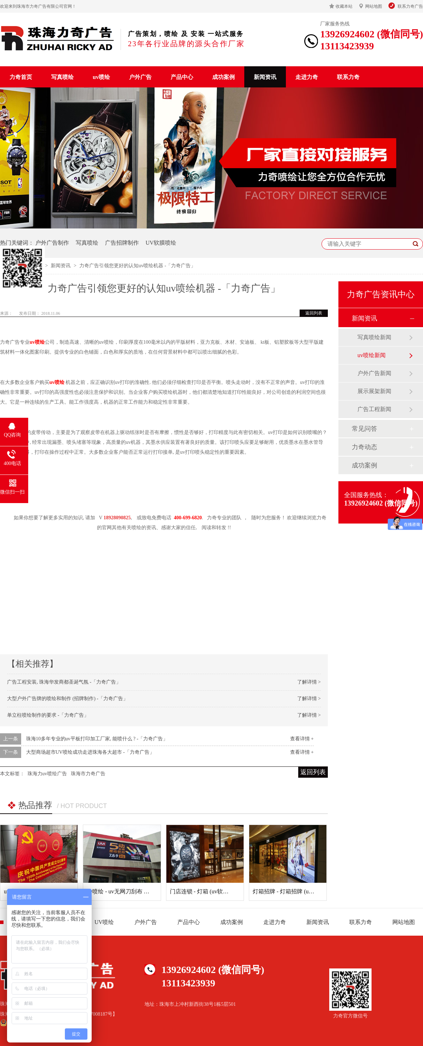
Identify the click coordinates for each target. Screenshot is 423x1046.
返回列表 (313, 313)
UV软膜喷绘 (161, 243)
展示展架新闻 (374, 391)
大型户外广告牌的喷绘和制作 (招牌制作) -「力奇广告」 (67, 698)
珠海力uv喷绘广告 (47, 773)
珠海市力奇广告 (88, 773)
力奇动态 (364, 447)
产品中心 (182, 77)
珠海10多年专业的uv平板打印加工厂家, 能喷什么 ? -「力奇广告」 (97, 738)
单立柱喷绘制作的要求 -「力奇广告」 (48, 715)
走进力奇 (306, 77)
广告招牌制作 (122, 243)
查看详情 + (302, 738)
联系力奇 (348, 77)
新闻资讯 (265, 77)
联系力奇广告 (410, 6)
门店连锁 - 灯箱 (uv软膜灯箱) (206, 891)
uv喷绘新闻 (371, 355)
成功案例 (223, 77)
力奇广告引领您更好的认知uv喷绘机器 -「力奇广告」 (137, 265)
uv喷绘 (101, 77)
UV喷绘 (104, 922)
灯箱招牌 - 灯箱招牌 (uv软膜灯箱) (294, 891)
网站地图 (373, 6)
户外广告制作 (52, 243)
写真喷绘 (62, 77)
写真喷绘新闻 (374, 337)
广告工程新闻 (374, 409)
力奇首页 (21, 77)
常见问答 (364, 428)
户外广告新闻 (374, 373)
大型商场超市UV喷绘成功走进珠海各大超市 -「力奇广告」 (90, 752)
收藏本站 (344, 6)
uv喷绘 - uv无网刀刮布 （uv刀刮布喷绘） (138, 891)
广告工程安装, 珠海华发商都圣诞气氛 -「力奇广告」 (64, 682)
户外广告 (140, 77)
